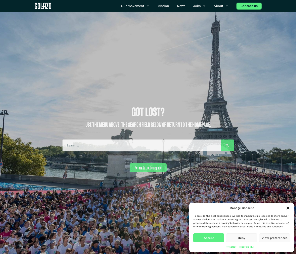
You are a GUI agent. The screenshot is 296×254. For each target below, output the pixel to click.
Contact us (249, 6)
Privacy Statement (247, 246)
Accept (209, 238)
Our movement (135, 6)
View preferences (274, 238)
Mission (163, 6)
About (221, 6)
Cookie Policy (232, 246)
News (181, 6)
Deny (241, 238)
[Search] (227, 145)
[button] (288, 208)
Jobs (199, 6)
